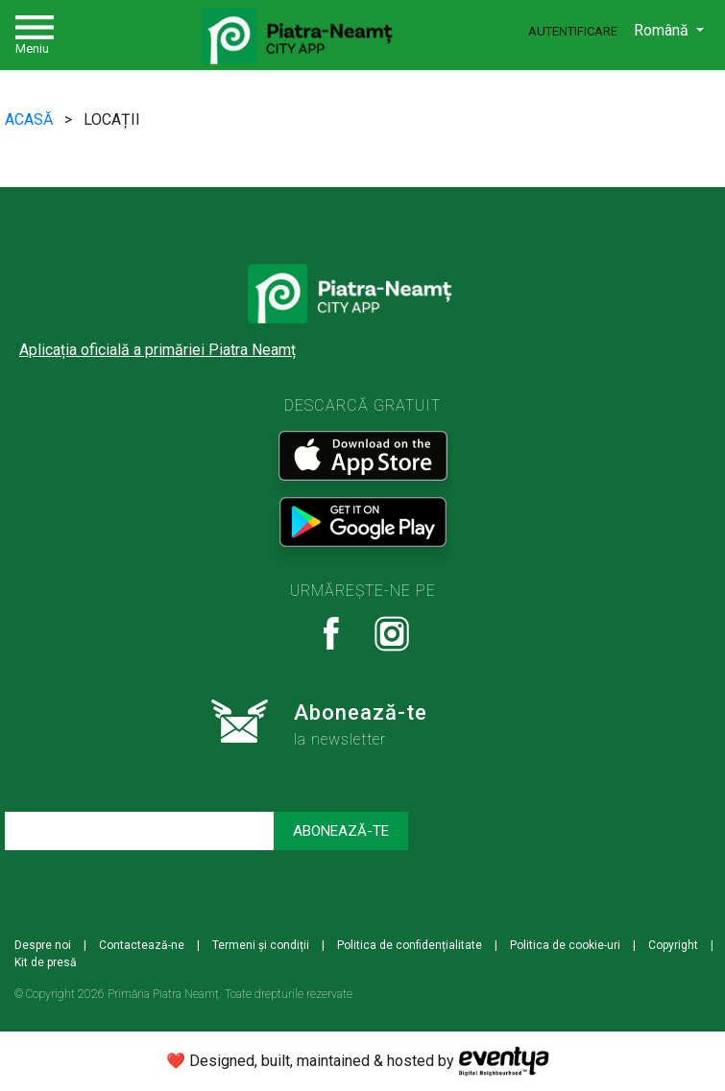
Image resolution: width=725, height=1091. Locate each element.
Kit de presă (45, 962)
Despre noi (42, 945)
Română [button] (663, 30)
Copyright (673, 945)
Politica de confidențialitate (409, 945)
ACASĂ (31, 119)
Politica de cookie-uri (565, 945)
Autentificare (572, 31)
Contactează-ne (141, 945)
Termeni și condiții (260, 945)
